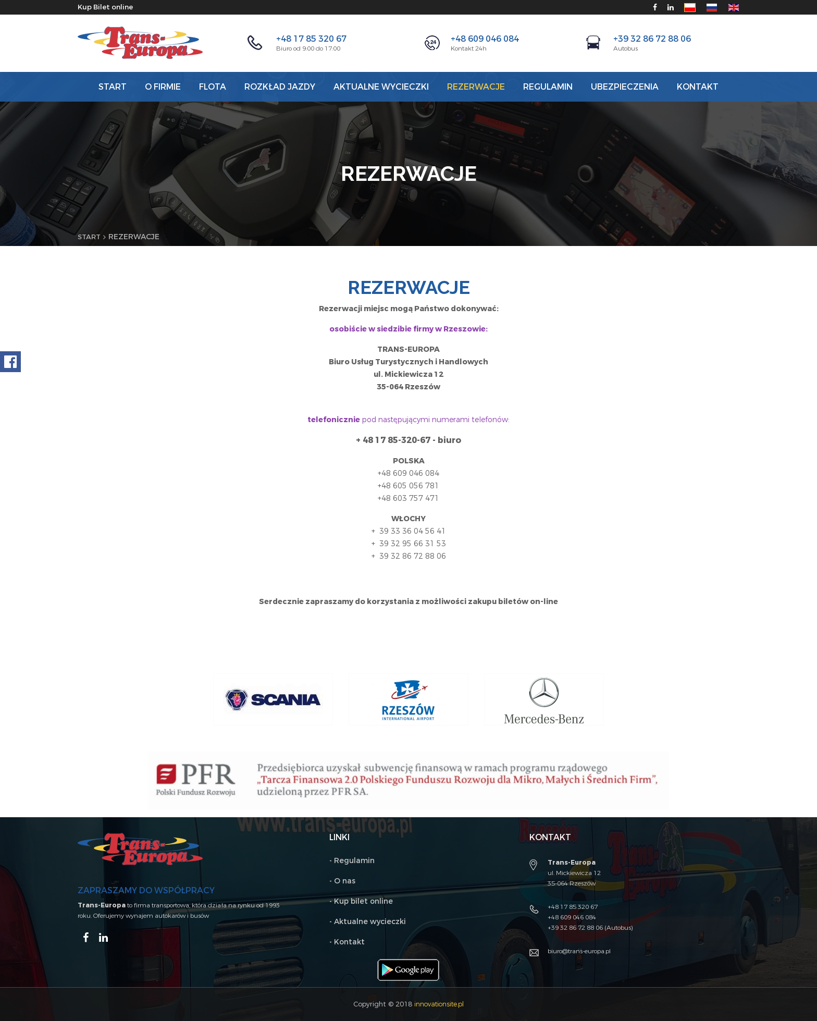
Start (112, 86)
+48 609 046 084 (485, 38)
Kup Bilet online (107, 7)
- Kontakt (347, 942)
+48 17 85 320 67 (311, 38)
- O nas (342, 881)
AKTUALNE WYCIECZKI (381, 86)
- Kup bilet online (361, 901)
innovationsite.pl (439, 1004)
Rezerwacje (476, 86)
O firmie (163, 86)
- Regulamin (352, 861)
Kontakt (698, 86)
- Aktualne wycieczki (367, 922)
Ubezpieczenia (625, 86)
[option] (273, 699)
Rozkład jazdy (279, 86)
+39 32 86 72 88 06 (652, 38)
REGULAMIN (548, 86)
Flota (212, 86)
